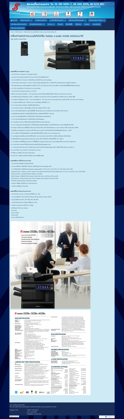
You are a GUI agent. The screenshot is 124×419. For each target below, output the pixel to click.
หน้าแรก (12, 32)
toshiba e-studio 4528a (20, 39)
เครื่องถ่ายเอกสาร (19, 32)
